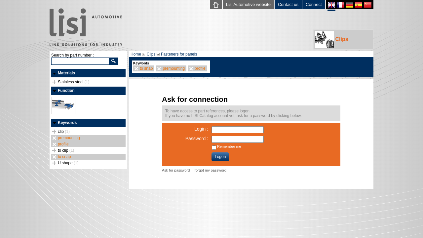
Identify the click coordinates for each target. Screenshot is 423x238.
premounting (69, 138)
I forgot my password (209, 170)
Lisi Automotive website (248, 4)
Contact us (288, 4)
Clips (331, 39)
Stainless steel (73, 82)
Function (66, 90)
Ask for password (176, 170)
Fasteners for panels (179, 54)
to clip (66, 150)
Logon (220, 156)
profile (63, 144)
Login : (201, 129)
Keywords (67, 122)
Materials (66, 73)
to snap (64, 156)
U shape (68, 163)
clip (64, 131)
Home (136, 54)
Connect (314, 4)
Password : (196, 138)
